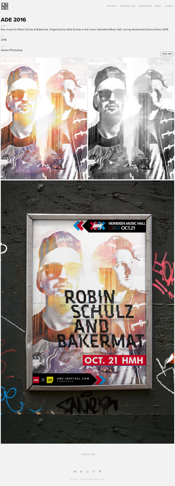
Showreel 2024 (127, 6)
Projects (112, 6)
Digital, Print (167, 54)
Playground (145, 6)
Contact (169, 6)
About (158, 6)
